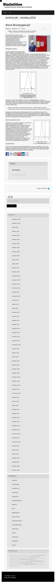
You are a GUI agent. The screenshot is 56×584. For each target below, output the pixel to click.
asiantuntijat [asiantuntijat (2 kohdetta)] (19, 555)
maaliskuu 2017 (16, 328)
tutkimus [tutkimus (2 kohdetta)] (42, 563)
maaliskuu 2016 (16, 377)
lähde (23, 45)
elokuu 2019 (15, 263)
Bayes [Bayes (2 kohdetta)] (30, 555)
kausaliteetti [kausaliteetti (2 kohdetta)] (27, 556)
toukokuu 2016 (16, 369)
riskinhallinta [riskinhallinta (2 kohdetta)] (22, 561)
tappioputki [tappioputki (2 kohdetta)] (12, 563)
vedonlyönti (32, 32)
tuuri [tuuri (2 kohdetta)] (45, 563)
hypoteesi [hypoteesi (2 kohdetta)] (17, 556)
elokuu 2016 (15, 356)
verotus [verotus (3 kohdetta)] (41, 564)
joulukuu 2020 (15, 239)
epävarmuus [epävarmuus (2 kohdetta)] (12, 556)
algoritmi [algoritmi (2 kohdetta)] (15, 555)
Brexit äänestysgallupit (18, 25)
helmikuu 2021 (16, 235)
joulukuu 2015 (15, 389)
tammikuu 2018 (16, 288)
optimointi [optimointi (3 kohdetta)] (19, 558)
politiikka (27, 32)
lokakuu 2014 (15, 446)
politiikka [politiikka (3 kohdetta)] (12, 559)
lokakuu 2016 (15, 348)
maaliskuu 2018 (16, 280)
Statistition (12, 4)
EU (16, 32)
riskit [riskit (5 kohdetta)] (27, 561)
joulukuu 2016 (15, 340)
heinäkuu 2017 (16, 312)
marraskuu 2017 (16, 296)
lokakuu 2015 (15, 397)
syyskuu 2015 (15, 401)
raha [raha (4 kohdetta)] (32, 559)
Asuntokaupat (15, 484)
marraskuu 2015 (16, 393)
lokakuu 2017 (15, 300)
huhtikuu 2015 (15, 421)
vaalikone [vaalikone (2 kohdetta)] (13, 564)
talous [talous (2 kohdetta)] (44, 561)
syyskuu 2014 (15, 450)
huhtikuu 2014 (15, 470)
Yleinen (14, 545)
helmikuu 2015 (16, 429)
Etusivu (5, 12)
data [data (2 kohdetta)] (33, 555)
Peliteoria (14, 504)
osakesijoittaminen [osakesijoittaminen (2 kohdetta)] (26, 558)
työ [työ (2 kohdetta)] (10, 564)
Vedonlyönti (28, 31)
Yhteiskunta (34, 31)
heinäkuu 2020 (16, 243)
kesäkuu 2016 (15, 365)
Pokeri (13, 508)
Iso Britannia (22, 32)
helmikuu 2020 (16, 251)
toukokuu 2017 (16, 320)
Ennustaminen (15, 488)
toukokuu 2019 (16, 271)
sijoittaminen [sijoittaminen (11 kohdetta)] (36, 561)
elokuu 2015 (15, 405)
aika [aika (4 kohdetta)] (11, 555)
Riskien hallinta (16, 516)
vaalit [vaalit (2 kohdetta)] (17, 564)
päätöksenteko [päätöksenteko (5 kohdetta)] (25, 559)
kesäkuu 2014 (15, 462)
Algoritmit (14, 480)
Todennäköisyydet (22, 31)
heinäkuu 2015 (16, 409)
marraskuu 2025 (16, 219)
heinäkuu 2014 (16, 458)
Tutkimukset (15, 528)
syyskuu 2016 (15, 352)
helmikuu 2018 (16, 284)
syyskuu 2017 (15, 304)
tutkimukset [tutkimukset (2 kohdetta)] (37, 563)
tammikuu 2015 (16, 433)
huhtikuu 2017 (15, 324)
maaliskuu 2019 (16, 276)
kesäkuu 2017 (15, 316)
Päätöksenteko (16, 512)
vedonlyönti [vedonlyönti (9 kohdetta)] (29, 564)
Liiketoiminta (15, 496)
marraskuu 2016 (16, 344)
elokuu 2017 (15, 308)
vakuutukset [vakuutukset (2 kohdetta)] (20, 564)
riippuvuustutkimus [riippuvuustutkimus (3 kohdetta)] (15, 561)
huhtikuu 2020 (15, 247)
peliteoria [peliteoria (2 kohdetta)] (39, 558)
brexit (14, 32)
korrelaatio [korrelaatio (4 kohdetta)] (34, 556)
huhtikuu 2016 (15, 373)
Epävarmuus (15, 31)
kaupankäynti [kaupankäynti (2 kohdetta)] (22, 556)
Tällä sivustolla (34, 100)
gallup (18, 32)
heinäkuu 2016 (16, 361)
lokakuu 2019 (15, 259)
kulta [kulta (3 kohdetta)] (39, 556)
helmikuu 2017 (16, 332)
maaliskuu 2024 (16, 223)
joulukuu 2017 (15, 292)
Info (10, 12)
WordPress (13, 577)
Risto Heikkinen (16, 170)
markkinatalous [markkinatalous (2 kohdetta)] (13, 558)
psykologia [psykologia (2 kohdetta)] (17, 559)
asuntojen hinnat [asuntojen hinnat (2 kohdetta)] (25, 555)
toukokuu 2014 (16, 466)
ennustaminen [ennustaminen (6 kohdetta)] (40, 555)
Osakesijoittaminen (17, 500)
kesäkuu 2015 (15, 413)
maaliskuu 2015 (16, 425)
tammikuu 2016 (16, 385)
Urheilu (14, 532)
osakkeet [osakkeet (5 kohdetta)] (33, 558)
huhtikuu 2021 (15, 231)
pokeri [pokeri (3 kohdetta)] (42, 558)
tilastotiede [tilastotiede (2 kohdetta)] (17, 563)
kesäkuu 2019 (15, 267)
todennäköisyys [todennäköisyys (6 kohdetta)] (26, 563)
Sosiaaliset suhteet (17, 520)
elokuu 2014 (15, 454)
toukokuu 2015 (16, 417)
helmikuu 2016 (16, 381)
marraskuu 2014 (16, 441)
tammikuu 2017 (16, 336)
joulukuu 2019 (15, 255)
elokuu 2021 (15, 227)
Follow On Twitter (42, 188)
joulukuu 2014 (15, 437)
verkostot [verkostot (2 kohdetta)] (37, 564)
